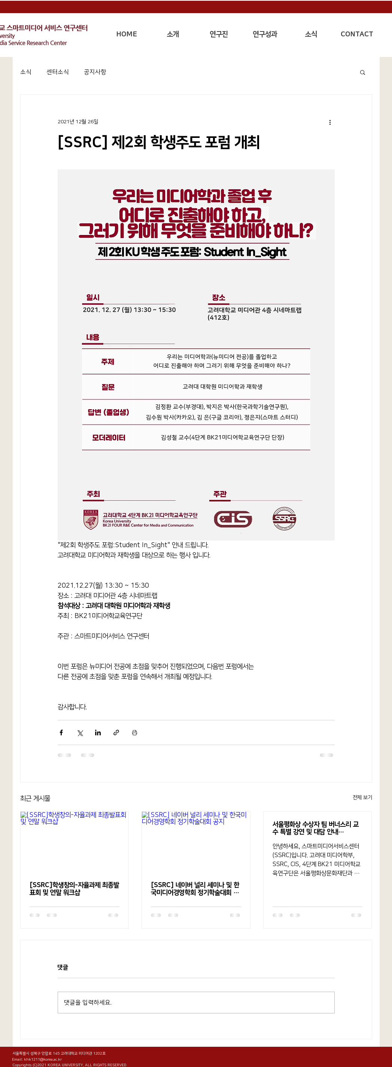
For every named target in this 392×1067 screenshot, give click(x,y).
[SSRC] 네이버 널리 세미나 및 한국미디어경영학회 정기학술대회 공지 (195, 888)
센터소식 (57, 72)
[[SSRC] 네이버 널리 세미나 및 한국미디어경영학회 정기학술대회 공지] (196, 842)
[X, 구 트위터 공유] (79, 732)
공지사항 (95, 72)
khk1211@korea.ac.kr (43, 1059)
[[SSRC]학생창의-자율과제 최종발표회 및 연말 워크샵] (75, 842)
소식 (25, 72)
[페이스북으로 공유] (61, 732)
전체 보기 (362, 798)
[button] (173, 34)
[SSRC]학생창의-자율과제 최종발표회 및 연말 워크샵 (74, 888)
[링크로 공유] (116, 732)
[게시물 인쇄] (134, 732)
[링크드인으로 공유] (97, 732)
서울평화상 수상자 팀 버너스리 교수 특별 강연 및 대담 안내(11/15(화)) (316, 828)
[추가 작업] (330, 121)
